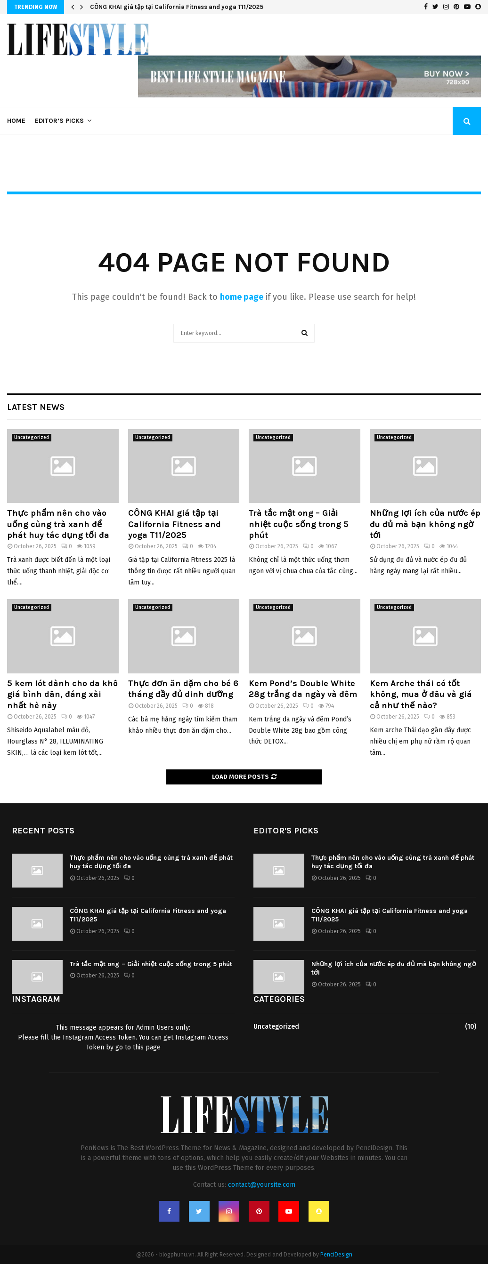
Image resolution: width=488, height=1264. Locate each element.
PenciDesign (336, 1254)
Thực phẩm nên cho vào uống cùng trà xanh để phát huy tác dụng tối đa (58, 524)
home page (241, 297)
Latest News (36, 407)
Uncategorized (31, 437)
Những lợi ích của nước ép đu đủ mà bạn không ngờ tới (425, 524)
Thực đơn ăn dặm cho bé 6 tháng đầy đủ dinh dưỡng (183, 688)
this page (147, 1047)
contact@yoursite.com (261, 1185)
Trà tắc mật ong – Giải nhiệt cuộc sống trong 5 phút (299, 524)
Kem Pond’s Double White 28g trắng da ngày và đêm (303, 688)
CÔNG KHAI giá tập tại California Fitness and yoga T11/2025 (176, 6)
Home (16, 121)
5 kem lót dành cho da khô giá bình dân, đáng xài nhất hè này (62, 694)
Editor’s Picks (59, 121)
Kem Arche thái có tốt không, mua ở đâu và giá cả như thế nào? (421, 694)
